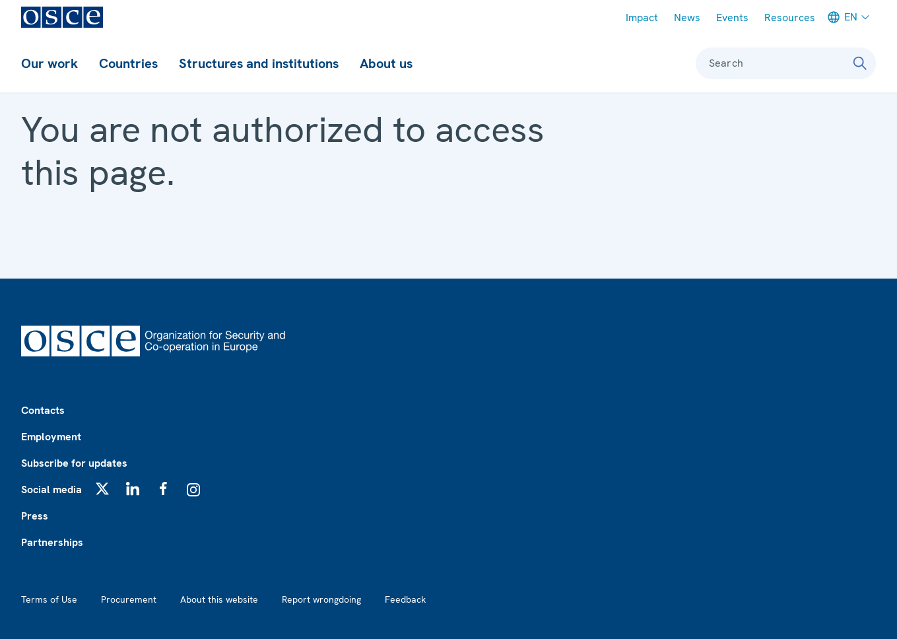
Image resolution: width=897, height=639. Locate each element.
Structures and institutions (259, 63)
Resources (789, 17)
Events (732, 17)
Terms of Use (49, 599)
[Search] (860, 63)
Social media (51, 489)
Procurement (128, 599)
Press (34, 516)
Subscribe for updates (74, 463)
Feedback (405, 599)
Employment (51, 437)
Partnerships (52, 542)
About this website (219, 599)
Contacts (43, 410)
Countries (128, 63)
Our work (49, 63)
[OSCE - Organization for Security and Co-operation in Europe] (62, 17)
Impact (642, 17)
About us (386, 63)
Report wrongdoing (321, 599)
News (687, 17)
